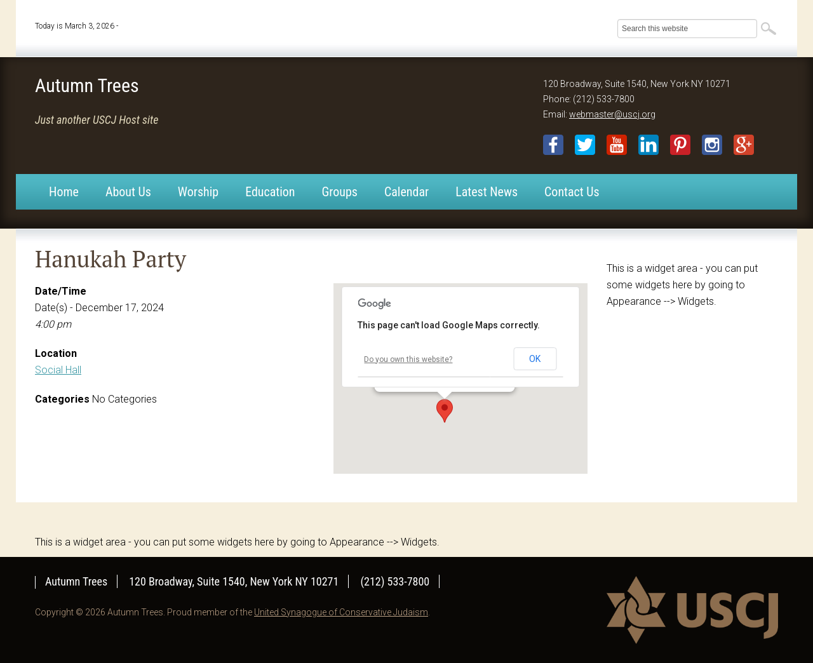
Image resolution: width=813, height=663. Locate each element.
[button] (444, 411)
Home (64, 191)
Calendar (406, 191)
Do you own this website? (408, 359)
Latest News (486, 191)
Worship (198, 191)
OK (535, 359)
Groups (340, 191)
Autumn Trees (87, 85)
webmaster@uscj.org (612, 114)
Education (270, 191)
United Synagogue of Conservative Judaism (341, 612)
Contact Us (572, 191)
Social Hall (58, 370)
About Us (128, 191)
